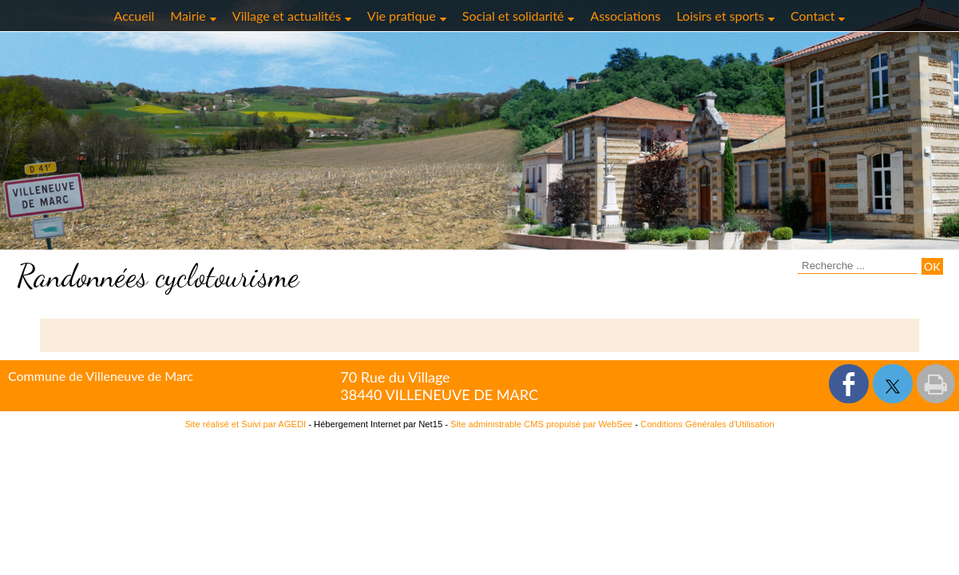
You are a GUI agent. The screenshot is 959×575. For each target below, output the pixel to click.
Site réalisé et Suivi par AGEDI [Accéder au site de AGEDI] (245, 424)
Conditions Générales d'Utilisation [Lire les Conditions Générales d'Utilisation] (707, 424)
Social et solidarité (513, 15)
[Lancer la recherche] (931, 266)
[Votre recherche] (857, 266)
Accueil (134, 15)
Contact (812, 15)
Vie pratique (401, 15)
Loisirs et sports (720, 15)
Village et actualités (286, 15)
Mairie (188, 15)
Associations (625, 15)
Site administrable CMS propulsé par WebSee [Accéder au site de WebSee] (541, 424)
